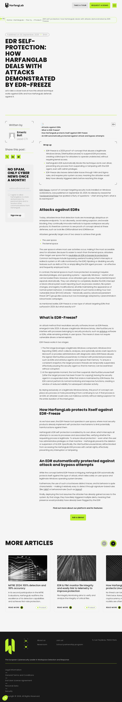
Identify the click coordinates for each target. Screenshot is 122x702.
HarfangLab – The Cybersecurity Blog (23, 20)
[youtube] (26, 647)
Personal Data (11, 686)
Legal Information (13, 670)
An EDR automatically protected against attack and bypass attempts (73, 136)
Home (9, 20)
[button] (113, 543)
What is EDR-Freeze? (51, 130)
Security (9, 691)
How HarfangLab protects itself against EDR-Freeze (65, 133)
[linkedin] (26, 641)
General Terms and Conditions (19, 675)
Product (37, 20)
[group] (27, 582)
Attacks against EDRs (51, 127)
